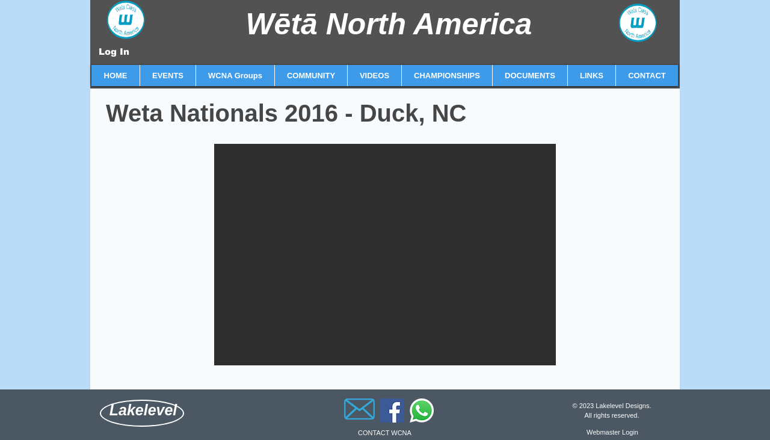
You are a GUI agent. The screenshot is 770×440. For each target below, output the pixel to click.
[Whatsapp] (422, 410)
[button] (168, 75)
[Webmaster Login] (612, 432)
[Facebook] (392, 410)
